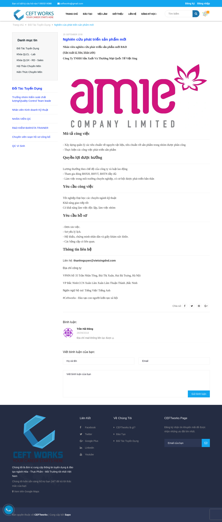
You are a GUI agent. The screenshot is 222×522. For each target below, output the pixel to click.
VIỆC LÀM (102, 14)
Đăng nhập (203, 3)
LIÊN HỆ (132, 14)
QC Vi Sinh (18, 145)
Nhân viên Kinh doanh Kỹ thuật (30, 109)
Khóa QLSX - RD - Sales (31, 60)
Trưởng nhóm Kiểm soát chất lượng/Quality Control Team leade (31, 99)
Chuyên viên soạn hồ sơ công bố (31, 136)
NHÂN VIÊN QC (21, 118)
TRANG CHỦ (72, 14)
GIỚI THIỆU (117, 14)
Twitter (88, 434)
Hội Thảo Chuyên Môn (30, 66)
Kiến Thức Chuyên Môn (30, 72)
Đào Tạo (121, 434)
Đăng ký (190, 3)
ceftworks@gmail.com (70, 3)
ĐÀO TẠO (87, 14)
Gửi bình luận (198, 394)
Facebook (90, 427)
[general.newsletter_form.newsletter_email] (187, 443)
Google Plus (91, 441)
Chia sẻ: (177, 306)
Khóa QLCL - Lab (27, 54)
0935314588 (45, 3)
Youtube (89, 454)
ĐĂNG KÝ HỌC (149, 14)
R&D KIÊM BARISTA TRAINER (30, 127)
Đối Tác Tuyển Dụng (29, 48)
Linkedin (89, 447)
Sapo (68, 514)
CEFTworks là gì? (125, 427)
